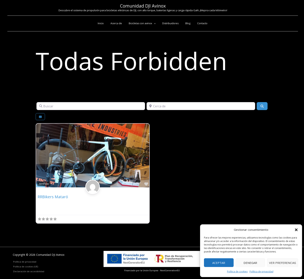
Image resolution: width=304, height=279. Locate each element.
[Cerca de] (201, 106)
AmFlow (44, 183)
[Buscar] (90, 106)
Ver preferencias (282, 263)
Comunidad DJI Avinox (143, 6)
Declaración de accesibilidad (28, 271)
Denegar (250, 263)
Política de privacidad (261, 271)
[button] (296, 230)
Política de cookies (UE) (25, 266)
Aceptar (218, 263)
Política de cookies (237, 271)
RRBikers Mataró (53, 196)
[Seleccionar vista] (40, 116)
